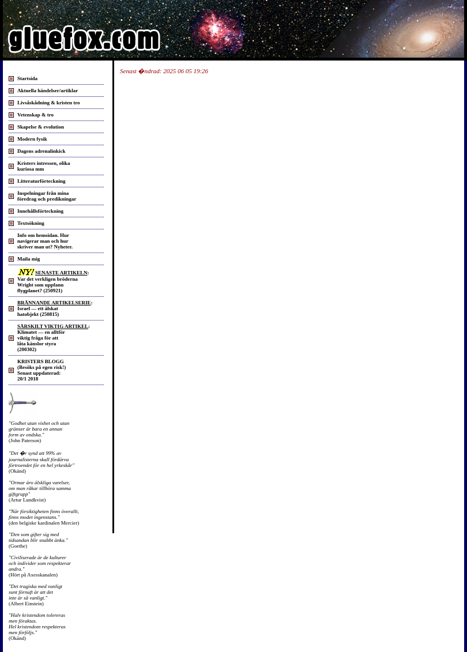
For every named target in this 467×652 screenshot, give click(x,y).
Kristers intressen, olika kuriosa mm (43, 166)
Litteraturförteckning (41, 181)
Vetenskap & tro (35, 115)
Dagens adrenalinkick (41, 151)
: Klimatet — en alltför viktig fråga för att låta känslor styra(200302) (53, 337)
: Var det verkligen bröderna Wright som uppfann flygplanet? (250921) (53, 281)
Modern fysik (32, 139)
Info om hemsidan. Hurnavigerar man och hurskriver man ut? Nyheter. (45, 241)
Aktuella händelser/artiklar (47, 90)
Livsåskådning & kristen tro (48, 102)
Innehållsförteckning (40, 211)
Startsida (27, 78)
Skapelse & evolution (40, 127)
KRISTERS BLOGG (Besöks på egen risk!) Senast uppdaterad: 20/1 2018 (41, 370)
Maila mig (28, 259)
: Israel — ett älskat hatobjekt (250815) (54, 308)
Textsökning (30, 223)
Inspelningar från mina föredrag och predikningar (46, 196)
